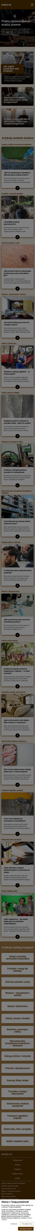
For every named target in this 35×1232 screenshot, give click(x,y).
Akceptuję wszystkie (26, 1228)
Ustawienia (14, 1224)
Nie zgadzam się (27, 1224)
